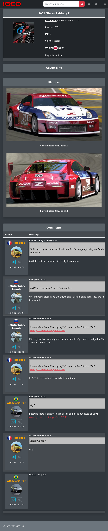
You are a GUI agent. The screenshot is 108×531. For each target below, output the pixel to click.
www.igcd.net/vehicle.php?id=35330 (47, 330)
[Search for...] (61, 4)
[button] (90, 4)
